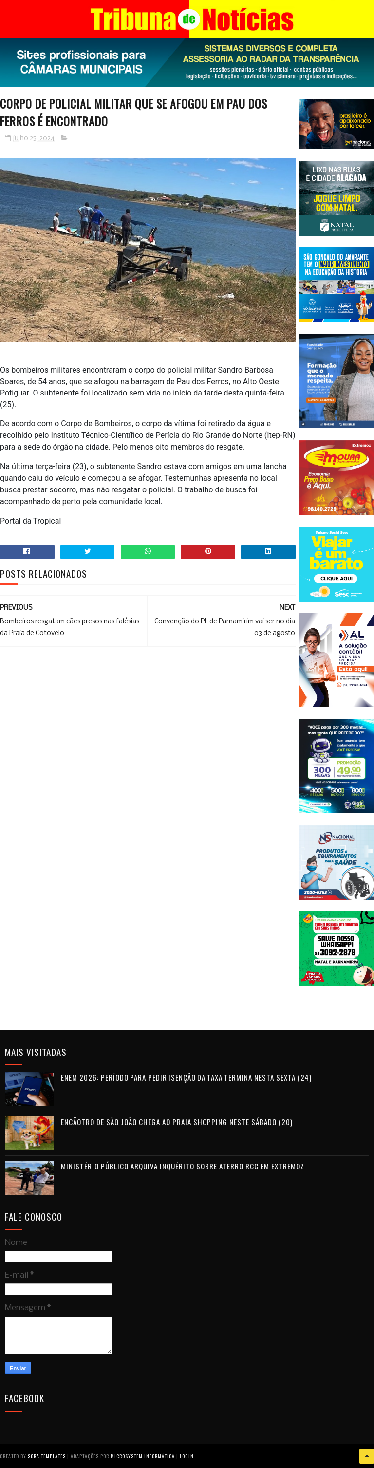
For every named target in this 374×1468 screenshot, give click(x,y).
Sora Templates (47, 1455)
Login (187, 1455)
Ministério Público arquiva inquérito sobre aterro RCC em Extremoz (182, 1165)
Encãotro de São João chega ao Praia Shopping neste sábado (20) (177, 1121)
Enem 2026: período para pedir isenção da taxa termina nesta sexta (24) (186, 1077)
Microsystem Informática (143, 1455)
